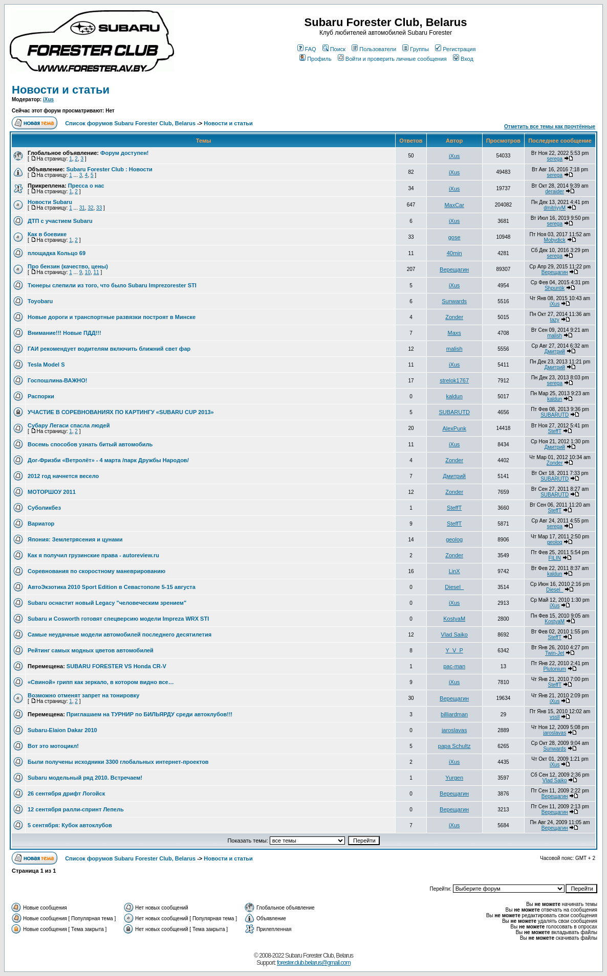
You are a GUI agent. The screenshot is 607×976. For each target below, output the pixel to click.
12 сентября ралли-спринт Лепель (76, 809)
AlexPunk (454, 428)
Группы (415, 49)
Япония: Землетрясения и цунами (75, 539)
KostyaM (454, 619)
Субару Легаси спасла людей (69, 425)
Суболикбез (44, 508)
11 (96, 272)
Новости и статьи (61, 89)
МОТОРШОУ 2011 (52, 492)
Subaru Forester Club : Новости (109, 169)
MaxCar (454, 205)
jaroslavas (454, 730)
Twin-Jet (554, 653)
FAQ (306, 49)
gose (454, 237)
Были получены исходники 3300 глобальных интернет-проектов (118, 762)
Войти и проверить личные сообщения (392, 59)
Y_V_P (454, 650)
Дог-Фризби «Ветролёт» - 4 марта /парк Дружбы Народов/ (108, 460)
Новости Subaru (50, 202)
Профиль (315, 59)
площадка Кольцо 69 (56, 253)
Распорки (41, 396)
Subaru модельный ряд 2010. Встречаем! (85, 778)
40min (454, 253)
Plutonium (554, 669)
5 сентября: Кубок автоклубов (70, 825)
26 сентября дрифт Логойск (66, 793)
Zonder (454, 317)
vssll (554, 717)
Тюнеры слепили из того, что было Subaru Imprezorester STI (112, 285)
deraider (554, 191)
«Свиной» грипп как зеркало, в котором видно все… (101, 682)
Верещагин (454, 269)
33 (99, 208)
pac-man (454, 666)
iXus (48, 99)
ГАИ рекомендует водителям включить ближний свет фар (109, 349)
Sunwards (454, 301)
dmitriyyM (555, 208)
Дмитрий (554, 351)
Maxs (454, 333)
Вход (463, 59)
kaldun (454, 396)
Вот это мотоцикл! (53, 746)
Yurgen (454, 778)
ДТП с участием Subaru (60, 221)
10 (88, 272)
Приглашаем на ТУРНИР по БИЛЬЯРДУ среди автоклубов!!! (149, 714)
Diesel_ (454, 587)
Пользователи (374, 49)
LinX (454, 571)
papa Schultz (454, 746)
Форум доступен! (124, 153)
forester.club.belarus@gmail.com (314, 962)
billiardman (454, 714)
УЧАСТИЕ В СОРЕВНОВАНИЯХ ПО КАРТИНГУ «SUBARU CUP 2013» (121, 412)
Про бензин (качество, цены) (68, 266)
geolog (454, 539)
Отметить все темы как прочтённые (549, 126)
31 (82, 208)
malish (554, 335)
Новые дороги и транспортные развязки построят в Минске (112, 317)
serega (554, 159)
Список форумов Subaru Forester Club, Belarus (130, 123)
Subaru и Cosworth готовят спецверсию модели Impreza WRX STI (118, 619)
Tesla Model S (46, 364)
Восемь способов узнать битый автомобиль (90, 444)
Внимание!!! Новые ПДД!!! (64, 333)
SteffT (554, 431)
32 (90, 208)
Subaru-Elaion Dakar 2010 (62, 730)
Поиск (333, 49)
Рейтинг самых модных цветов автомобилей (91, 650)
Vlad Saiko (454, 634)
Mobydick (555, 240)
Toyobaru (40, 301)
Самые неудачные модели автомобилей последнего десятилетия (119, 634)
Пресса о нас (86, 186)
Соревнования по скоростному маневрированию (96, 571)
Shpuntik (555, 288)
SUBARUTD (454, 412)
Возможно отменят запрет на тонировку (83, 695)
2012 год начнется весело (63, 476)
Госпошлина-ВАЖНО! (58, 380)
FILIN (554, 558)
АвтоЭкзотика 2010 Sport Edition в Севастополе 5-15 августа (112, 587)
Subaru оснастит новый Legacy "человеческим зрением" (107, 603)
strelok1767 (454, 380)
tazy (554, 320)
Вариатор (41, 523)
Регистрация (455, 49)
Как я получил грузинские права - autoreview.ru (93, 555)
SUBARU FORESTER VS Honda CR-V (116, 666)
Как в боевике (47, 234)
